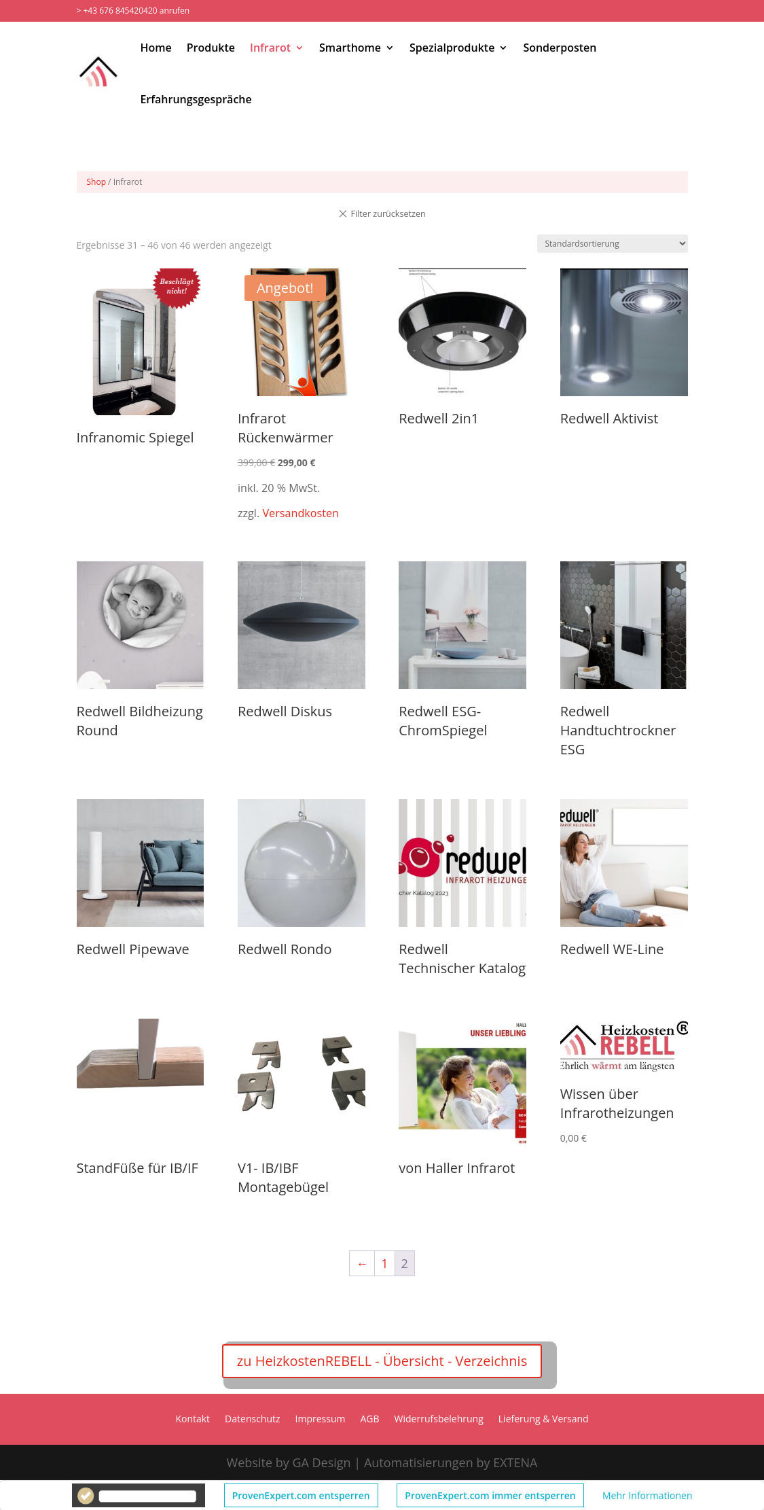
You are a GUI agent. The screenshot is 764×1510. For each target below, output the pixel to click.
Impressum (320, 1419)
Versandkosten (300, 513)
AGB (370, 1419)
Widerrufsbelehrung (439, 1419)
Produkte (211, 47)
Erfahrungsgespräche (195, 99)
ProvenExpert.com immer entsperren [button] (490, 1495)
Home (155, 47)
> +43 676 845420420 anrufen (133, 10)
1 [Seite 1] (384, 1263)
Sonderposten (559, 47)
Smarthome (350, 47)
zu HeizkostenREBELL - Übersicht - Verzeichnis (382, 1361)
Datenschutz (252, 1419)
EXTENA (515, 1462)
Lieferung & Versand (543, 1419)
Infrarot (270, 47)
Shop (97, 182)
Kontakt (192, 1419)
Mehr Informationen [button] (647, 1495)
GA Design (321, 1462)
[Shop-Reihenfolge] (612, 243)
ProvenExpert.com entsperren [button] (301, 1495)
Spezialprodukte (452, 47)
